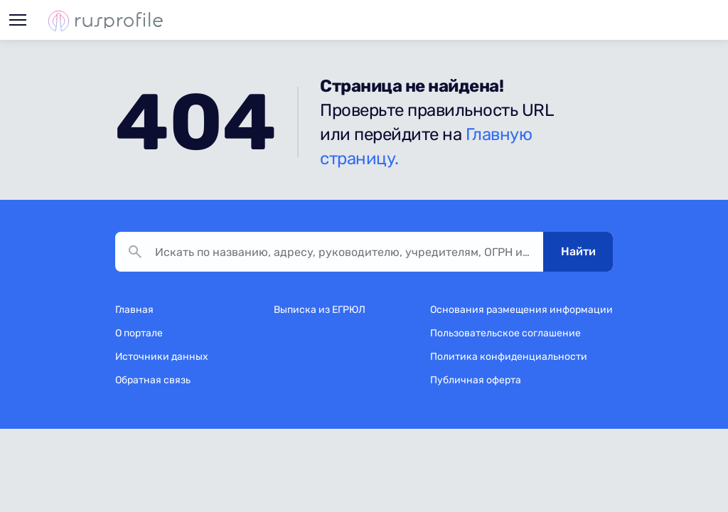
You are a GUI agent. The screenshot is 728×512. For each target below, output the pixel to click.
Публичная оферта (475, 380)
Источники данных (161, 357)
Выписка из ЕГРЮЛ (319, 310)
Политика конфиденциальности (508, 357)
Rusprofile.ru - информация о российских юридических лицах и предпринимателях (105, 20)
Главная (134, 310)
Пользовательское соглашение (505, 333)
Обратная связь (153, 380)
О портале (139, 333)
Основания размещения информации (521, 310)
